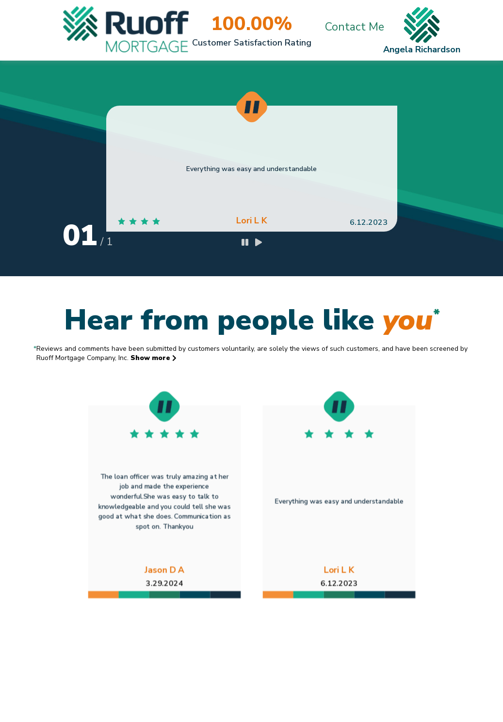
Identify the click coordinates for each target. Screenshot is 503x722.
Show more (153, 357)
